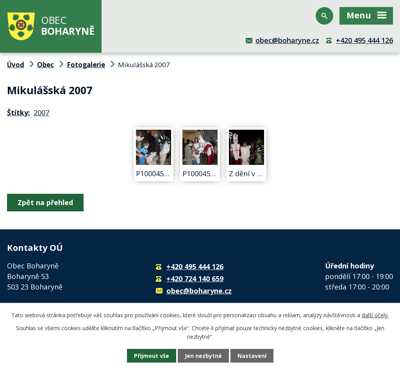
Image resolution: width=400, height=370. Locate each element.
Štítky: (18, 112)
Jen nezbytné (203, 355)
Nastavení (252, 355)
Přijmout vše (151, 355)
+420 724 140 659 (194, 278)
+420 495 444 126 (364, 40)
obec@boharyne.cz (287, 40)
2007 (41, 112)
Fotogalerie (86, 64)
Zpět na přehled (45, 202)
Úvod (15, 64)
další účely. (375, 315)
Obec (45, 64)
